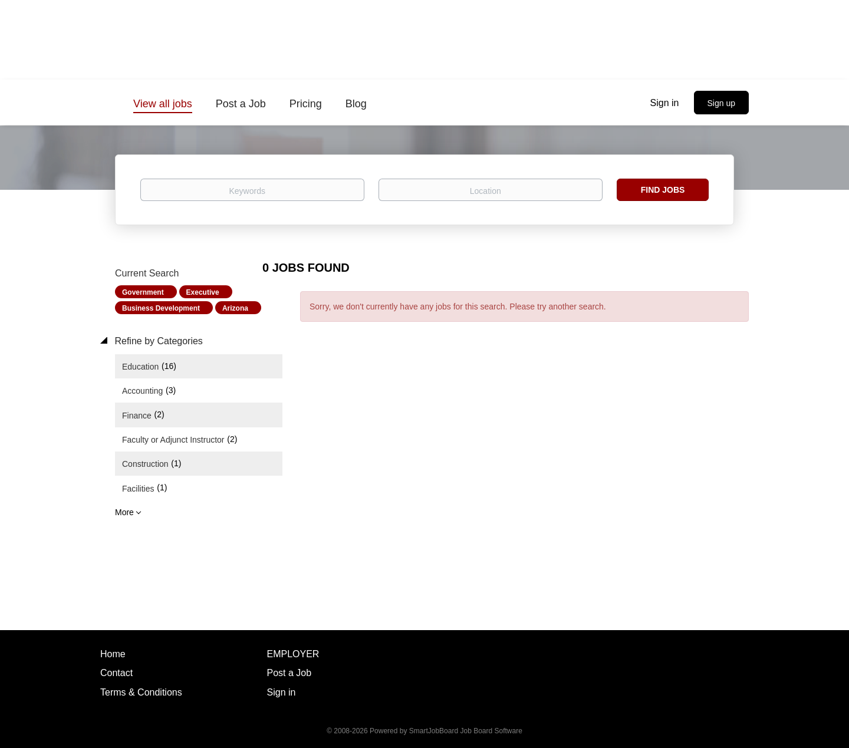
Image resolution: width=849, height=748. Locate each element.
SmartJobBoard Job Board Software (465, 731)
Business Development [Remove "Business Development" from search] (161, 308)
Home (113, 654)
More (124, 512)
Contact (116, 673)
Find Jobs (663, 190)
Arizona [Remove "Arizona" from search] (235, 308)
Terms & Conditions (141, 692)
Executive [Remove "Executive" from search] (202, 292)
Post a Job (289, 673)
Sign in (664, 103)
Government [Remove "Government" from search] (143, 292)
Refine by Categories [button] (157, 341)
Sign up (721, 103)
